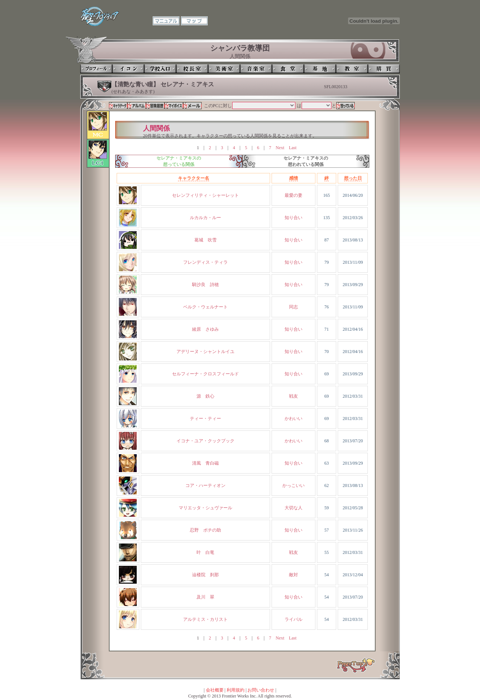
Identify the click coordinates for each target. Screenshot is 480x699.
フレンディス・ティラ (205, 262)
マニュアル (166, 20)
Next (280, 147)
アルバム (136, 105)
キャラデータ (118, 105)
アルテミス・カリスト (205, 619)
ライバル (293, 619)
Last (292, 147)
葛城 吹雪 (205, 240)
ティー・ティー (205, 418)
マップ (194, 20)
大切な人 (293, 507)
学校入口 (160, 68)
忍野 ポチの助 (205, 530)
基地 (320, 68)
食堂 (288, 68)
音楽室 (256, 68)
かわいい (293, 418)
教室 (352, 68)
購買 (384, 68)
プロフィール (96, 68)
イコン (128, 68)
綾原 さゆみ (205, 329)
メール (192, 105)
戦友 (293, 396)
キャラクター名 (193, 178)
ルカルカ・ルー (205, 217)
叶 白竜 (205, 552)
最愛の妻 (293, 195)
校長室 (192, 68)
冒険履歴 (155, 105)
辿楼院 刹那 (205, 574)
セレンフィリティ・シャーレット (205, 195)
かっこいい (293, 485)
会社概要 (215, 690)
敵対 (293, 574)
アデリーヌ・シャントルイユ (205, 351)
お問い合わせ (260, 690)
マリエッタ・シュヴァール (205, 507)
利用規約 (235, 690)
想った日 (353, 178)
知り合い (293, 217)
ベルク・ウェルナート (205, 307)
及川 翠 (205, 597)
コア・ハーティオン (205, 485)
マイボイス (174, 105)
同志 (293, 307)
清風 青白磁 (205, 463)
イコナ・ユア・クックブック (205, 440)
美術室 (224, 68)
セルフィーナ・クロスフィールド (205, 373)
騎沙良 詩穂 (205, 284)
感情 (293, 178)
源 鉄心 (205, 396)
